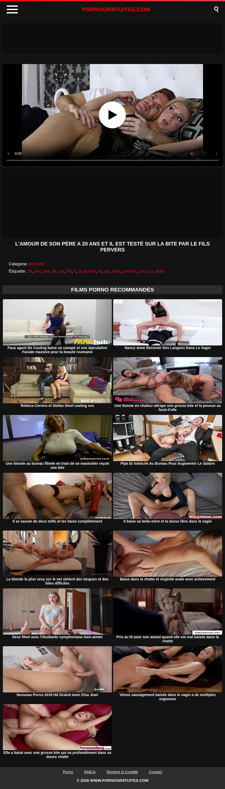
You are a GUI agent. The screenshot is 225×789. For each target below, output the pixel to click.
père (116, 271)
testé (160, 271)
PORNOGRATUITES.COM (116, 9)
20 (29, 271)
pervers (129, 271)
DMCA (89, 772)
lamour (90, 271)
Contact (155, 772)
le (100, 271)
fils (69, 271)
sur (150, 271)
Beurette (36, 264)
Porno (68, 772)
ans (37, 271)
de (54, 271)
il (75, 271)
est (62, 271)
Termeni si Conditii (122, 772)
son (142, 271)
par (107, 271)
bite (46, 271)
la (79, 271)
